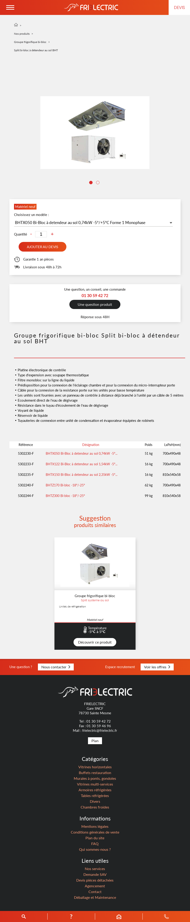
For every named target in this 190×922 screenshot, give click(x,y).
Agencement (95, 886)
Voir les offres (157, 667)
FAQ (95, 843)
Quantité (20, 234)
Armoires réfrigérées (95, 790)
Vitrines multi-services (95, 784)
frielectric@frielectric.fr (99, 730)
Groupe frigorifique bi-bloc (30, 42)
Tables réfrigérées (95, 795)
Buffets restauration (95, 772)
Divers (95, 801)
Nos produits (22, 33)
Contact (95, 891)
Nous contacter (55, 667)
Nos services (95, 868)
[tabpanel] (94, 132)
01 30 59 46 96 (99, 726)
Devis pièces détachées (94, 880)
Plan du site (94, 838)
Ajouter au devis (42, 247)
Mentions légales (94, 826)
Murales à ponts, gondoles (95, 778)
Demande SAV (95, 874)
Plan (95, 740)
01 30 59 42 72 (98, 721)
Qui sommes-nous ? (95, 849)
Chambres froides (95, 807)
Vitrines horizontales (95, 767)
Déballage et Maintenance (95, 897)
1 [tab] (91, 183)
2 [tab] (98, 183)
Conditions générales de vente (95, 832)
